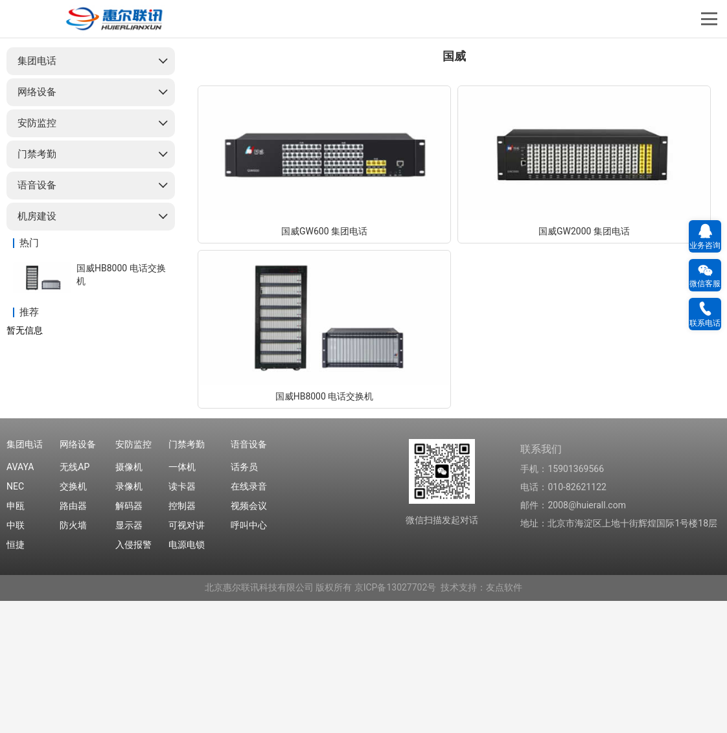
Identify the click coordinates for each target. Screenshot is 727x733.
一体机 (182, 599)
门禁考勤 (36, 287)
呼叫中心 (249, 658)
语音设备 (36, 318)
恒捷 (15, 677)
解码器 (129, 638)
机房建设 (36, 349)
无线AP (74, 599)
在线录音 (249, 619)
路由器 (73, 638)
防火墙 (73, 658)
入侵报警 (133, 677)
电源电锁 (186, 677)
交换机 (73, 619)
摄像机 (129, 599)
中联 (15, 658)
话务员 (244, 599)
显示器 (129, 658)
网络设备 (36, 225)
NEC (15, 619)
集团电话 (36, 193)
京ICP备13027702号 (395, 720)
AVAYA (20, 599)
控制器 (182, 638)
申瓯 (15, 638)
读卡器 (182, 619)
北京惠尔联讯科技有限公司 (259, 720)
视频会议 (249, 638)
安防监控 (36, 256)
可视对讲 (186, 658)
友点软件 (504, 720)
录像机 (129, 619)
